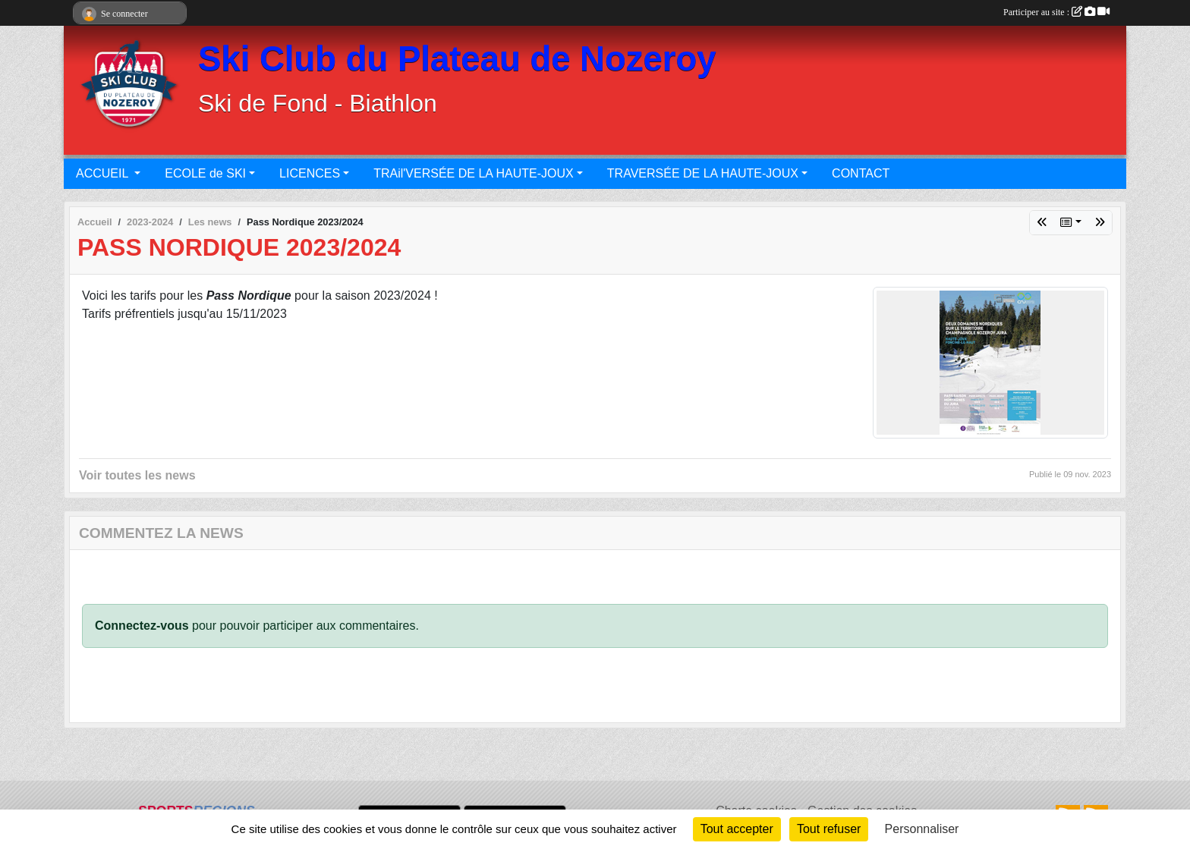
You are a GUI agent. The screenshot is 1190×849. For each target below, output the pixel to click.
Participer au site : (1056, 12)
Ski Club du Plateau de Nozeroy (457, 58)
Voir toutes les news (137, 475)
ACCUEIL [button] (103, 173)
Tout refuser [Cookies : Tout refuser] (829, 828)
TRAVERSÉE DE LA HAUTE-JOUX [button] (702, 173)
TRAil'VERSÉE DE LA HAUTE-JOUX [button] (473, 173)
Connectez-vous (142, 625)
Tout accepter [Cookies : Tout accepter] (736, 828)
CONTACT (860, 173)
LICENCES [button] (309, 173)
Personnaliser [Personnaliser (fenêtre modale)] (922, 828)
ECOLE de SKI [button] (205, 173)
